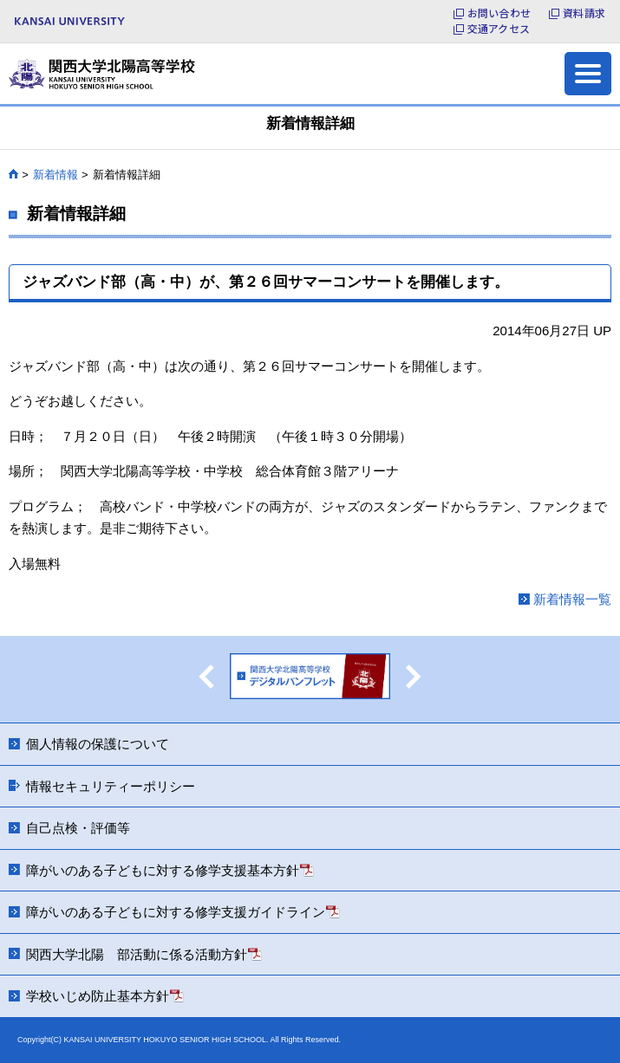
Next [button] (413, 676)
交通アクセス (498, 29)
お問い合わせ (499, 13)
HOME (13, 174)
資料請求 (584, 13)
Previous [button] (206, 676)
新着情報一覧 (572, 599)
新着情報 (55, 174)
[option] (310, 679)
